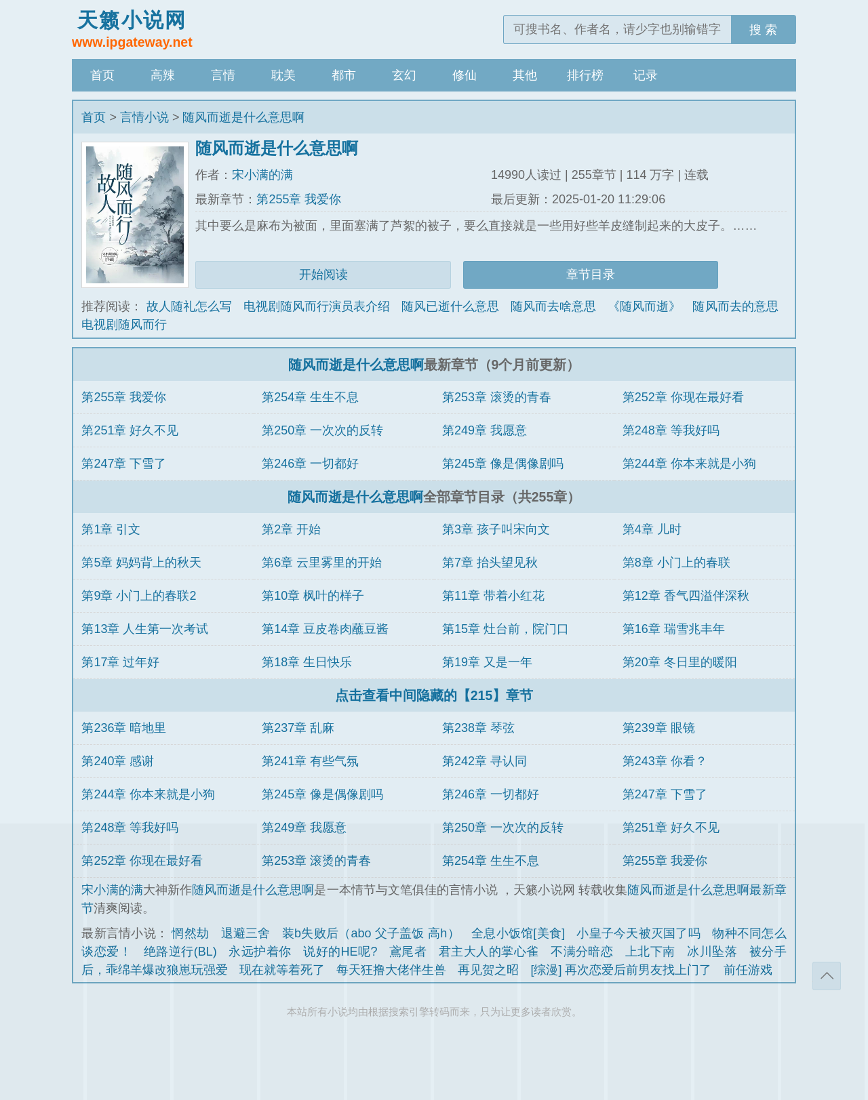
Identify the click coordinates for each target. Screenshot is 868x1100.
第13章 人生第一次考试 (144, 629)
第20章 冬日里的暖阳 (680, 662)
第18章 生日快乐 (307, 662)
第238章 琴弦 (478, 728)
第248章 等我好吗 (671, 430)
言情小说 (144, 117)
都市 (344, 75)
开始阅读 (323, 274)
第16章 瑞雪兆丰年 (674, 629)
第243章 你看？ (665, 761)
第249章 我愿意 (484, 430)
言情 (223, 75)
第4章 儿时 (652, 529)
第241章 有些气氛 (310, 761)
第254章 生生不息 (310, 397)
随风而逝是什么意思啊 (243, 117)
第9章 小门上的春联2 (138, 596)
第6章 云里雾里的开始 (322, 562)
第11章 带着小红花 (493, 596)
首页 (102, 75)
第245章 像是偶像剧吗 (503, 463)
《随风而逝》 (644, 306)
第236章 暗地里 (123, 728)
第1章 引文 (110, 529)
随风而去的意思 (735, 306)
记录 (645, 75)
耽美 (283, 75)
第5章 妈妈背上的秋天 (141, 562)
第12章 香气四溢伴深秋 (686, 596)
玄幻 (404, 75)
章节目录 (590, 274)
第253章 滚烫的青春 (496, 397)
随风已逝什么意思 (450, 306)
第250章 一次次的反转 (322, 430)
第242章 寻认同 (484, 761)
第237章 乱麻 (298, 728)
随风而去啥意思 (553, 306)
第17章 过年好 (120, 662)
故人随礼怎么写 (189, 306)
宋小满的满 (262, 175)
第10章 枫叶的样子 (313, 596)
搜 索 (763, 30)
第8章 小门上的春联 (676, 562)
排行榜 (585, 75)
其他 (525, 75)
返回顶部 (826, 976)
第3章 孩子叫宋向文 (496, 529)
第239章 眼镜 (659, 728)
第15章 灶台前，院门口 (505, 629)
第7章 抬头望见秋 (490, 562)
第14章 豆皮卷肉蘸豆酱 (325, 629)
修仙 (464, 75)
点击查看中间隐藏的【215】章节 (434, 695)
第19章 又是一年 (487, 662)
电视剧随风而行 (124, 324)
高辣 (163, 75)
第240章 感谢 (117, 761)
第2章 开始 (291, 529)
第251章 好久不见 (129, 430)
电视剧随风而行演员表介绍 (316, 306)
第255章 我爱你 (298, 199)
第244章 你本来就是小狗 (689, 463)
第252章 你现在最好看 (683, 397)
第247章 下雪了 (123, 463)
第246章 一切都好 (310, 463)
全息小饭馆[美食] (518, 933)
